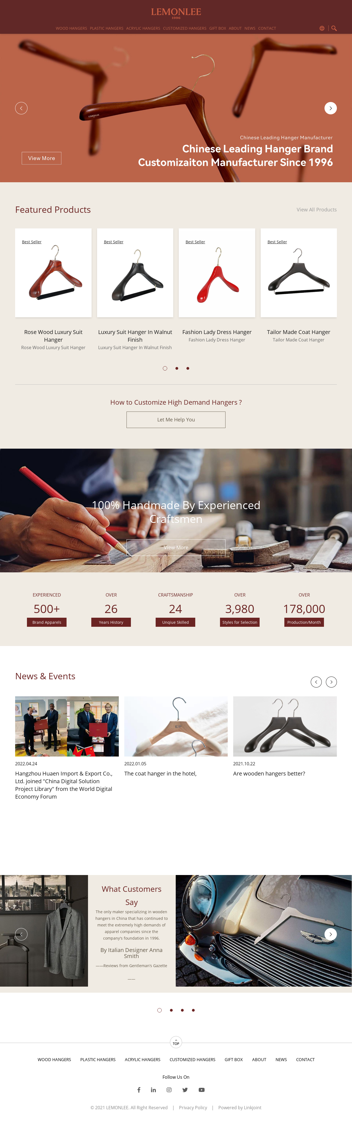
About (235, 28)
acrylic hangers (143, 28)
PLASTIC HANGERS (106, 28)
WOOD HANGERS (71, 28)
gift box (217, 28)
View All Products (317, 209)
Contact (267, 28)
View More (176, 547)
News (249, 28)
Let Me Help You (176, 419)
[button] (330, 108)
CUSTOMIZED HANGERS (185, 28)
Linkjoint (253, 1108)
